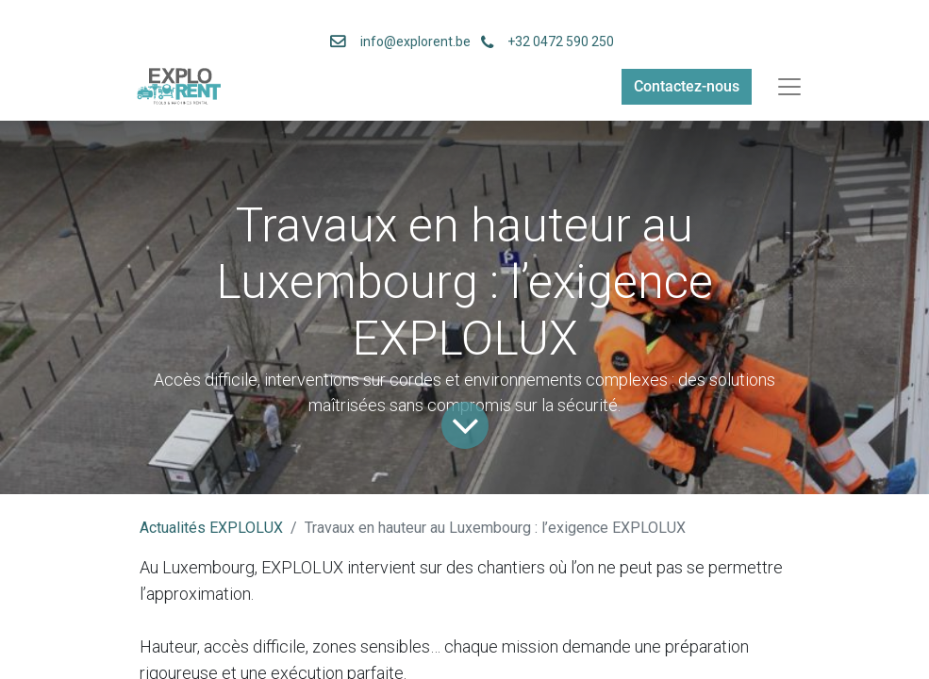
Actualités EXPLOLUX (211, 528)
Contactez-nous (686, 86)
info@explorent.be (410, 41)
